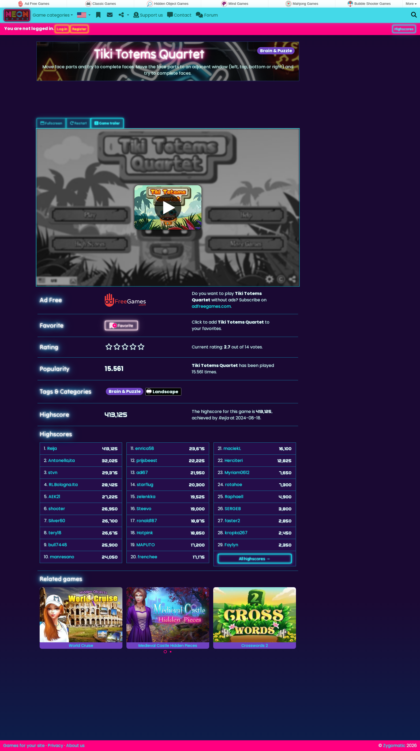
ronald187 (147, 521)
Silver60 (56, 521)
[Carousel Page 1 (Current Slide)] (165, 651)
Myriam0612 (236, 472)
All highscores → (254, 558)
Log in (62, 28)
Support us (148, 15)
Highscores (404, 28)
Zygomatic (394, 745)
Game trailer (107, 123)
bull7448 (57, 545)
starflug (145, 484)
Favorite (121, 325)
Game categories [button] (51, 15)
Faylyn (231, 545)
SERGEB (233, 509)
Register (79, 28)
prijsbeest (146, 460)
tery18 (54, 533)
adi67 (142, 472)
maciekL (232, 448)
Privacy (55, 745)
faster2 (232, 521)
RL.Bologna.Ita (63, 484)
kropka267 (236, 533)
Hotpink (145, 533)
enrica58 (144, 448)
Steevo (144, 509)
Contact (179, 15)
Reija (52, 448)
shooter (56, 509)
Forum (207, 15)
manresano (62, 557)
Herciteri (233, 460)
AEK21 (54, 497)
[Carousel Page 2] (170, 651)
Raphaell (234, 497)
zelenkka (146, 497)
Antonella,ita (61, 460)
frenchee (147, 557)
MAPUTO (145, 545)
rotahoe (233, 484)
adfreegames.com (211, 306)
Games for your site (24, 745)
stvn (52, 472)
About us (75, 745)
